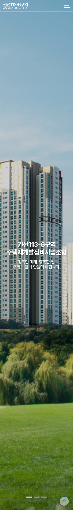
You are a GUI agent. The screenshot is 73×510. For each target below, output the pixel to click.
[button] (29, 497)
